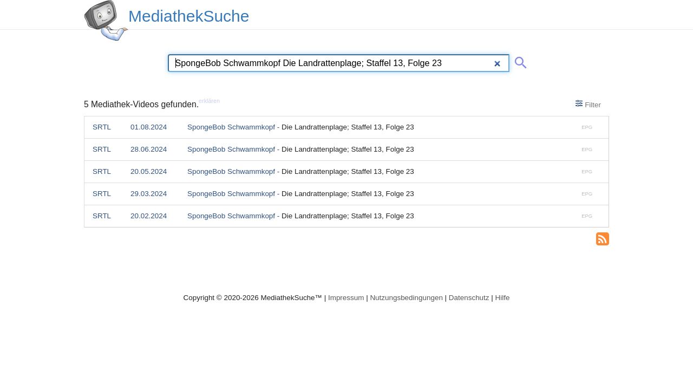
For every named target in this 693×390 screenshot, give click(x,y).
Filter (588, 104)
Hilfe (502, 298)
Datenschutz (469, 298)
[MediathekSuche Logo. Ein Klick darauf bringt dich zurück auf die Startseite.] (106, 20)
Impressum (346, 298)
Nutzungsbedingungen (406, 298)
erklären (209, 101)
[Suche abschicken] (518, 60)
